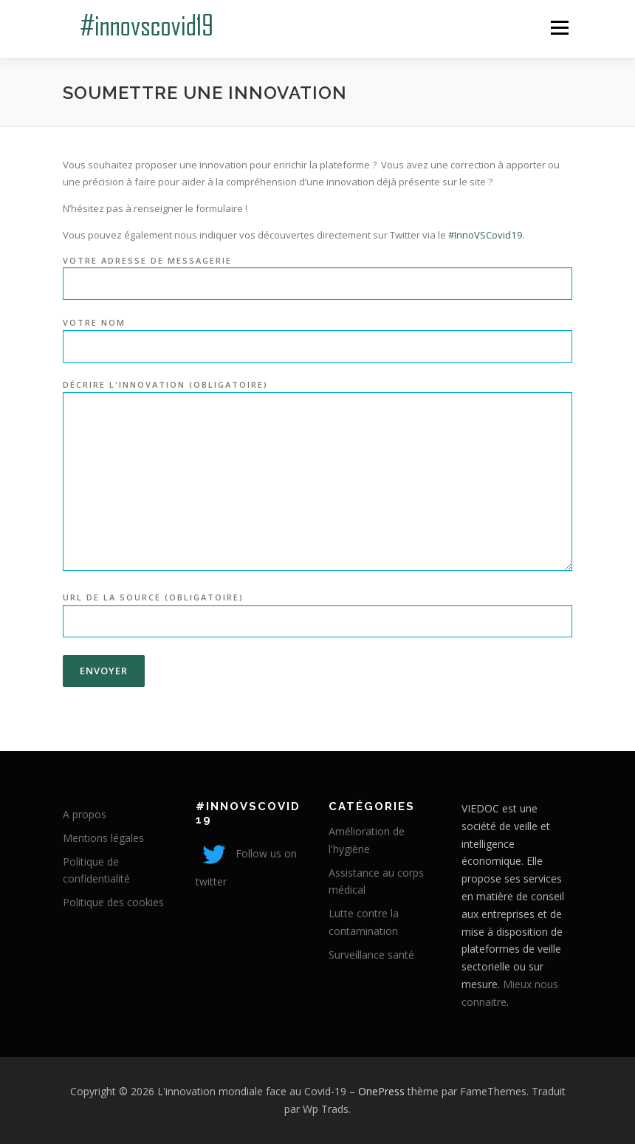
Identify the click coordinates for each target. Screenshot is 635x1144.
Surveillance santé (371, 955)
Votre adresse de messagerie (317, 273)
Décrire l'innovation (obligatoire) (317, 476)
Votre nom (317, 335)
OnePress (381, 1091)
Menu (559, 27)
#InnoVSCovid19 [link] (485, 235)
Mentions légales (103, 838)
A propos (84, 814)
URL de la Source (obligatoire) (317, 610)
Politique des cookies (113, 902)
